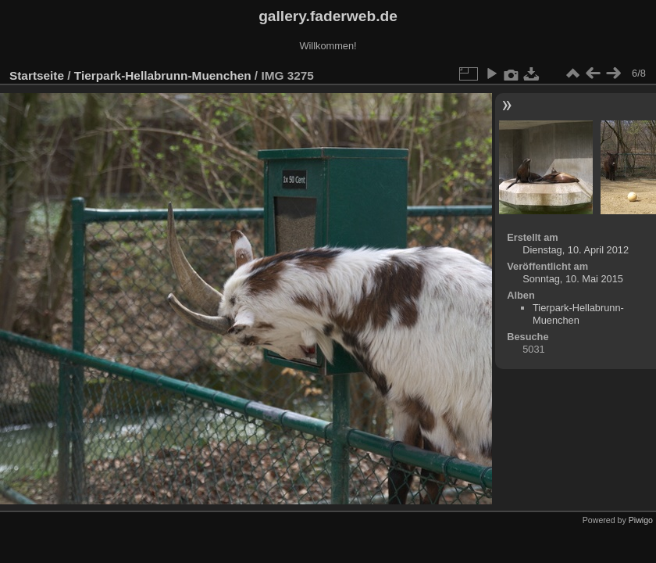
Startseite (36, 75)
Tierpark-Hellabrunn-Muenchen (162, 75)
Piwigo (641, 520)
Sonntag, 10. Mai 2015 (572, 279)
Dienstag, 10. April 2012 (575, 250)
